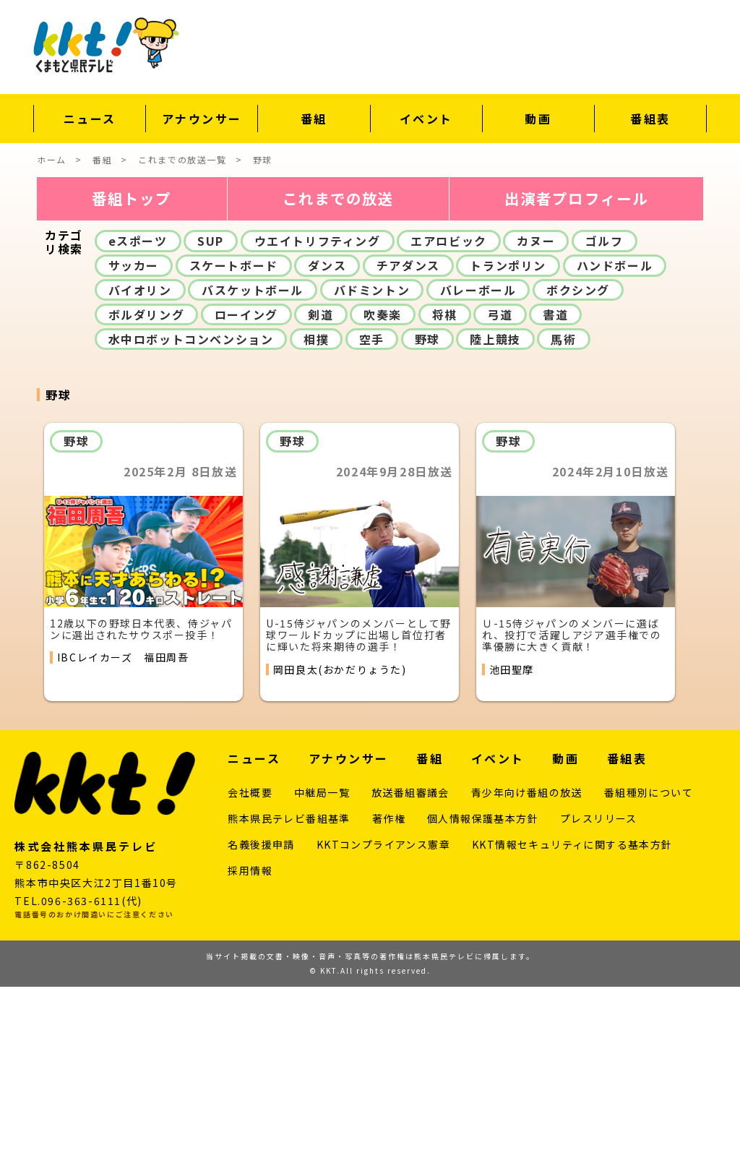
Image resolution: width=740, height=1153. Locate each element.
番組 (314, 118)
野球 (427, 505)
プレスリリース (598, 985)
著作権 (388, 985)
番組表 (650, 118)
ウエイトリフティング (317, 407)
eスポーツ (138, 407)
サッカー (133, 431)
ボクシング (578, 456)
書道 (555, 480)
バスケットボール (253, 456)
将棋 (444, 480)
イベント (426, 118)
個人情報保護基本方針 (482, 985)
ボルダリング (146, 480)
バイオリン (140, 456)
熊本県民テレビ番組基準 (289, 985)
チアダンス (408, 431)
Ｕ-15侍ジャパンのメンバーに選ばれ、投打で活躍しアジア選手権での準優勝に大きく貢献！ (572, 801)
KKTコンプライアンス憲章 (383, 1011)
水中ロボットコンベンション (191, 505)
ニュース (90, 118)
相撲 (316, 505)
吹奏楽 (382, 480)
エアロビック (448, 407)
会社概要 (250, 959)
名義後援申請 (261, 1011)
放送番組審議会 (410, 959)
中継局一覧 (322, 959)
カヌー (536, 407)
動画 (538, 118)
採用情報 (250, 1037)
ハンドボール (615, 431)
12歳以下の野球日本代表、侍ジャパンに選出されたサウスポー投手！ (141, 795)
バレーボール (478, 456)
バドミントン (372, 456)
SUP (210, 407)
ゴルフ (604, 407)
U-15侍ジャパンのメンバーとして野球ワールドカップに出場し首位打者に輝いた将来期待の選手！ (359, 801)
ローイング (246, 480)
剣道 (320, 480)
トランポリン (508, 431)
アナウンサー (202, 118)
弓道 (499, 480)
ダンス (327, 431)
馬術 (563, 505)
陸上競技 (495, 505)
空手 (371, 505)
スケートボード (233, 431)
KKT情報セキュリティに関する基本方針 (572, 1011)
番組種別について (648, 959)
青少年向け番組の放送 (526, 959)
